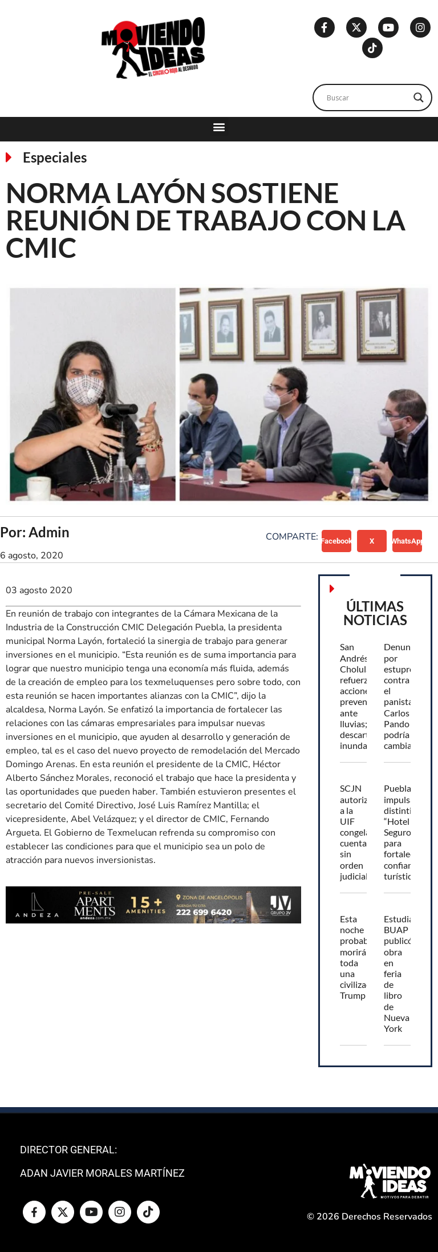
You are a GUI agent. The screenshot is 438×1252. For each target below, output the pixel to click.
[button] (219, 126)
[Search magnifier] (419, 98)
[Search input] (367, 98)
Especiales (55, 157)
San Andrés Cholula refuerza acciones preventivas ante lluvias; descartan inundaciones (366, 696)
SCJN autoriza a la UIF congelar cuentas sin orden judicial (357, 832)
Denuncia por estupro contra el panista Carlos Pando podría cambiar (402, 696)
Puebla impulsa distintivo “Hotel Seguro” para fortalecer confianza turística (403, 832)
